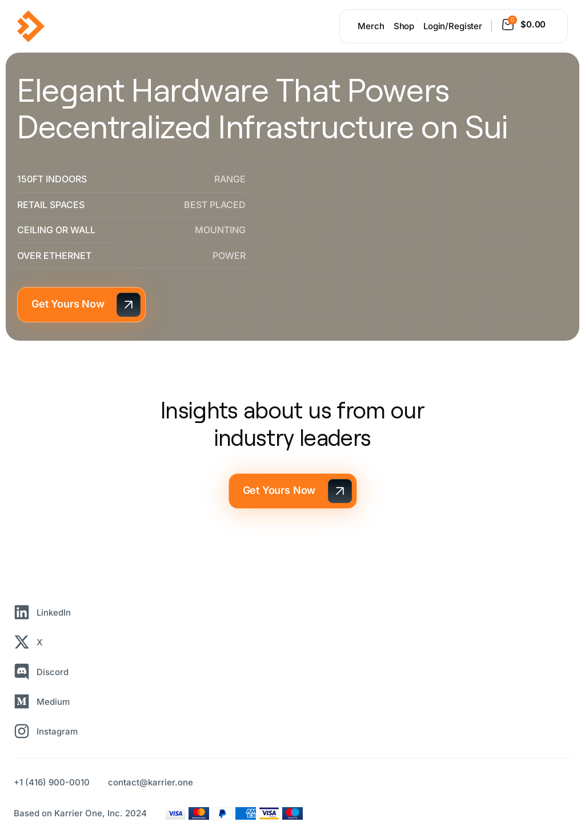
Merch (371, 26)
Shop (404, 26)
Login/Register (452, 26)
